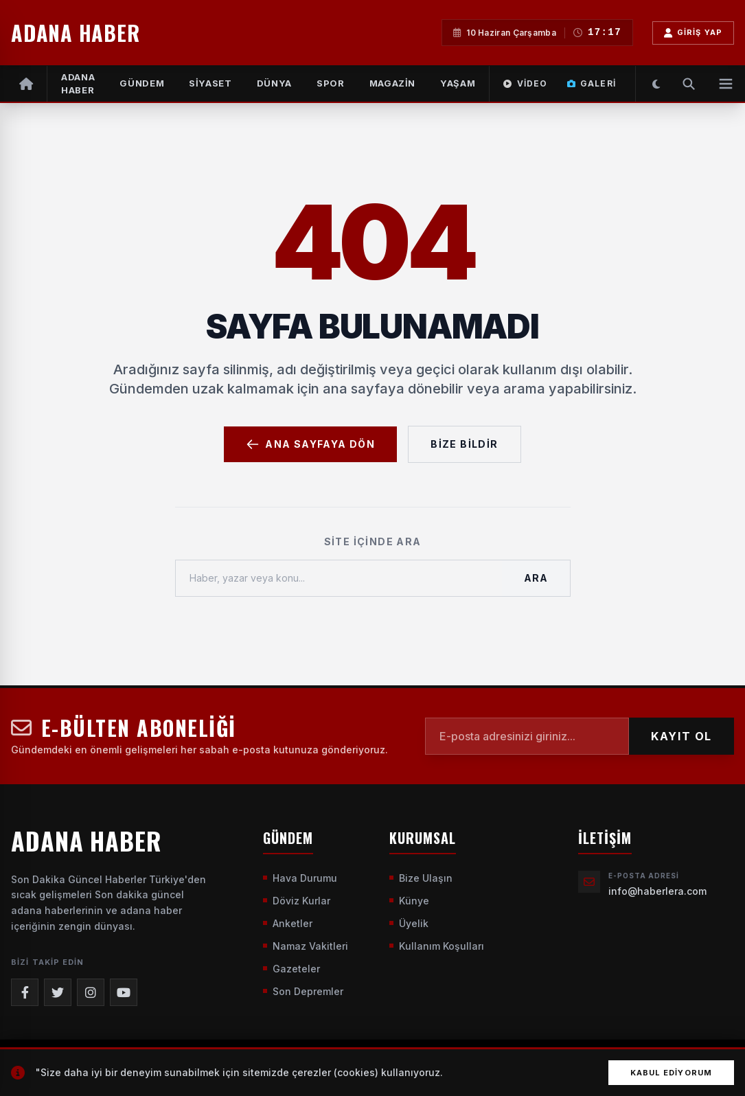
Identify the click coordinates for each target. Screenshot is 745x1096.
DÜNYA (274, 83)
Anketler (287, 923)
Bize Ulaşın (420, 878)
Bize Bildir (464, 444)
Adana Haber (78, 83)
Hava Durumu (300, 878)
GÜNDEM (141, 83)
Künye (409, 900)
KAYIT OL (681, 736)
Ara (535, 578)
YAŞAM (457, 83)
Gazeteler (291, 968)
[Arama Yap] (689, 84)
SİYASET (210, 83)
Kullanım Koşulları (436, 946)
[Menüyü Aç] (726, 84)
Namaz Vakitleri (305, 946)
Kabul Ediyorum (671, 1072)
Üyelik (408, 923)
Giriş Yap (693, 33)
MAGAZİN (392, 83)
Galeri (591, 83)
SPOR (331, 83)
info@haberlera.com (657, 891)
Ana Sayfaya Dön (310, 444)
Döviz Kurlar (296, 900)
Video (525, 83)
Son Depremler (303, 991)
